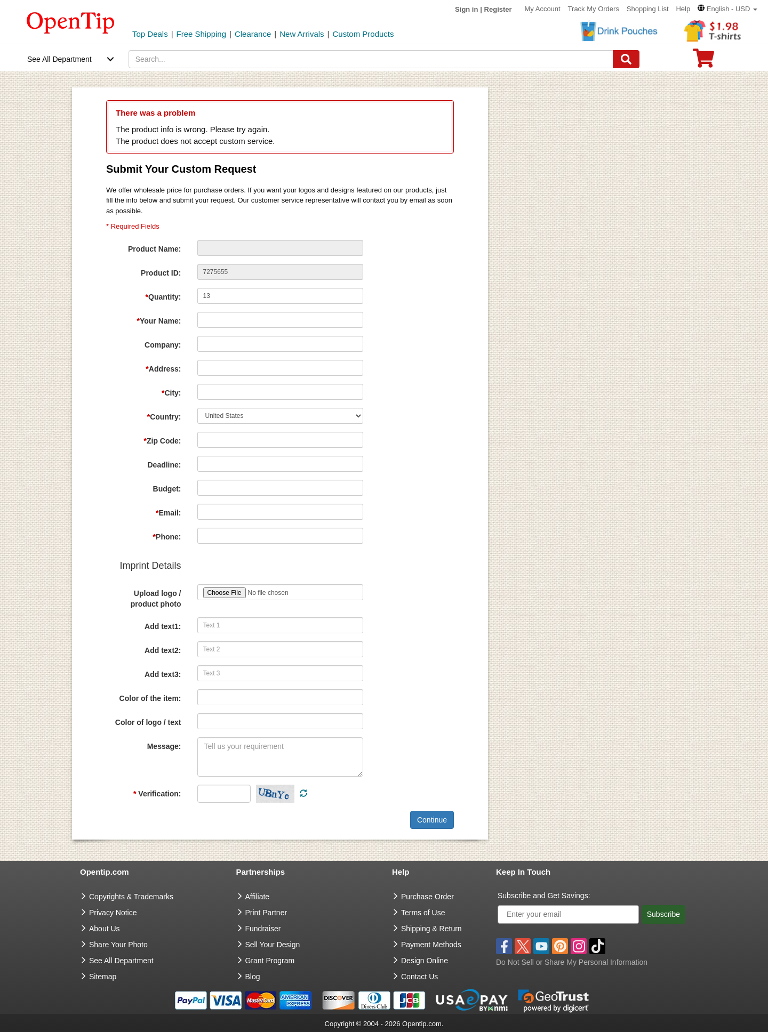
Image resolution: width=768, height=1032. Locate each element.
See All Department (59, 59)
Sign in (466, 9)
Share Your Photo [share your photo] (118, 944)
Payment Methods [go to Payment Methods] (431, 944)
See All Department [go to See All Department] (121, 960)
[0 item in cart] (703, 61)
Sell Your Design (272, 944)
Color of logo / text (148, 722)
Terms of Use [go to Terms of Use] (423, 912)
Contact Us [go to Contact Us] (419, 976)
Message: (164, 746)
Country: (164, 417)
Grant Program (270, 960)
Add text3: (163, 674)
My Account (543, 9)
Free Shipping (201, 33)
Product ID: (161, 273)
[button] (727, 9)
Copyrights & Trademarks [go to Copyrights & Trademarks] (131, 896)
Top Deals (150, 33)
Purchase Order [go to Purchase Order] (427, 896)
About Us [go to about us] (104, 928)
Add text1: (163, 626)
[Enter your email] (568, 914)
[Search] (626, 59)
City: (171, 393)
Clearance (253, 33)
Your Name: (159, 321)
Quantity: (163, 297)
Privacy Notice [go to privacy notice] (113, 912)
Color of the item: (150, 698)
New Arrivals (301, 33)
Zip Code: (162, 441)
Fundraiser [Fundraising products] (263, 928)
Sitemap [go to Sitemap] (102, 976)
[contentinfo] (70, 22)
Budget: (167, 489)
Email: (168, 513)
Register (498, 9)
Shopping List (648, 9)
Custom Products (363, 33)
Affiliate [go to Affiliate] (257, 896)
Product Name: (154, 249)
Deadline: (164, 465)
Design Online (424, 960)
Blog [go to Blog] (252, 976)
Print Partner (266, 912)
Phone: (167, 537)
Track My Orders (593, 9)
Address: (163, 369)
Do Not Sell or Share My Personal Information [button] (571, 962)
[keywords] (371, 59)
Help (683, 9)
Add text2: (163, 650)
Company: (163, 345)
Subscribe (663, 914)
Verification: (157, 793)
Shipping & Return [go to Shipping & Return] (431, 928)
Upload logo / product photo (156, 598)
